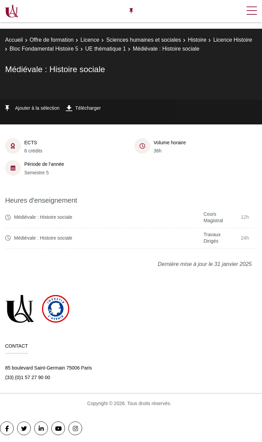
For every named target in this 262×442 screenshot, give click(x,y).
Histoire (197, 40)
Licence (89, 40)
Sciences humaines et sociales (143, 40)
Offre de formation (52, 40)
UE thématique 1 (105, 49)
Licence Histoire (232, 40)
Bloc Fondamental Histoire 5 (44, 49)
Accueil (14, 40)
